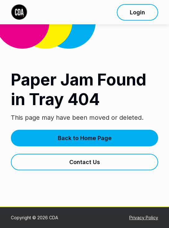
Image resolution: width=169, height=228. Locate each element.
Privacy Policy (143, 217)
